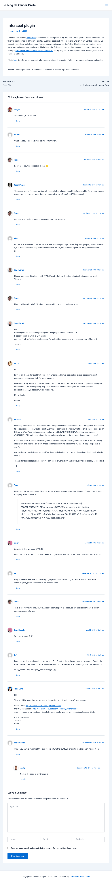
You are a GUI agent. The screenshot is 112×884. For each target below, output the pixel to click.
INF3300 (17, 135)
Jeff (15, 655)
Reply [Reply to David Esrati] (18, 285)
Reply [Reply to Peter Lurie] (18, 729)
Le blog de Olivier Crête (19, 5)
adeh (16, 238)
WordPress (31, 38)
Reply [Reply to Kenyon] (18, 121)
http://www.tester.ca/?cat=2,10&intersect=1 (34, 50)
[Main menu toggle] (106, 5)
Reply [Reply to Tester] (18, 171)
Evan (16, 485)
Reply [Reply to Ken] (18, 588)
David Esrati (19, 270)
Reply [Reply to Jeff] (18, 675)
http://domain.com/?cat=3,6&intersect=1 (43, 705)
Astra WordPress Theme (79, 876)
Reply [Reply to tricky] (18, 560)
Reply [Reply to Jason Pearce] (18, 200)
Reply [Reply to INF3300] (18, 146)
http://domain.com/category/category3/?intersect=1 (56, 709)
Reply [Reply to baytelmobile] (18, 754)
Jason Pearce (19, 185)
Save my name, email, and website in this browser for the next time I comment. (44, 848)
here (15, 60)
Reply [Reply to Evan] (18, 529)
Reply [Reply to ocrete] (23, 779)
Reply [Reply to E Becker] (18, 471)
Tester (16, 160)
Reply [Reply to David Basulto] (18, 641)
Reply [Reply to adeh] (18, 256)
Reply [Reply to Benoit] (18, 406)
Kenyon (17, 110)
